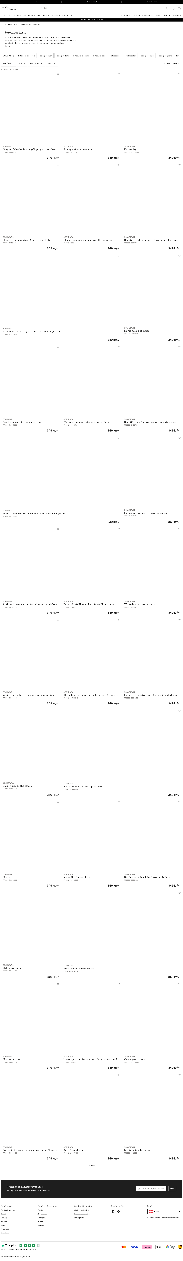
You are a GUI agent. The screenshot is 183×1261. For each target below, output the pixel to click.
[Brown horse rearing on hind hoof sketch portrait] (61, 334)
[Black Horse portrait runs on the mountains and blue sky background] (91, 243)
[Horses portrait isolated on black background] (91, 1062)
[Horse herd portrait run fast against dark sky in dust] (152, 698)
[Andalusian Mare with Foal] (122, 972)
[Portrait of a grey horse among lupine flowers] (31, 1153)
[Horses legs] (152, 152)
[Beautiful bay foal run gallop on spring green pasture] (152, 425)
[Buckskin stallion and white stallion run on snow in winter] (91, 607)
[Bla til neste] (180, 56)
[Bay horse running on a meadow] (31, 425)
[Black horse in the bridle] (31, 789)
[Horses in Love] (31, 1062)
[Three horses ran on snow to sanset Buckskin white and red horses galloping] (91, 698)
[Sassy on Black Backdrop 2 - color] (122, 789)
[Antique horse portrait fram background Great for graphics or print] (31, 607)
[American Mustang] (91, 1153)
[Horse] (31, 880)
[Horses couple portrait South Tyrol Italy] (31, 243)
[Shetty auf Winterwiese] (91, 152)
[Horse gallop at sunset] (152, 334)
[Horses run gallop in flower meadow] (152, 516)
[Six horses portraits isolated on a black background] (91, 425)
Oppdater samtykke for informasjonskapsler (163, 1217)
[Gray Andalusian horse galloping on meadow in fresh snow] (31, 152)
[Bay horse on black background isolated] (152, 880)
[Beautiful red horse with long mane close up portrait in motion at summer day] (152, 243)
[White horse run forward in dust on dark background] (61, 517)
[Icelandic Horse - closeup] (91, 880)
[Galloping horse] (31, 971)
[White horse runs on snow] (152, 607)
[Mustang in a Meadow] (152, 1153)
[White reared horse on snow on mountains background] (31, 698)
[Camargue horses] (152, 1062)
